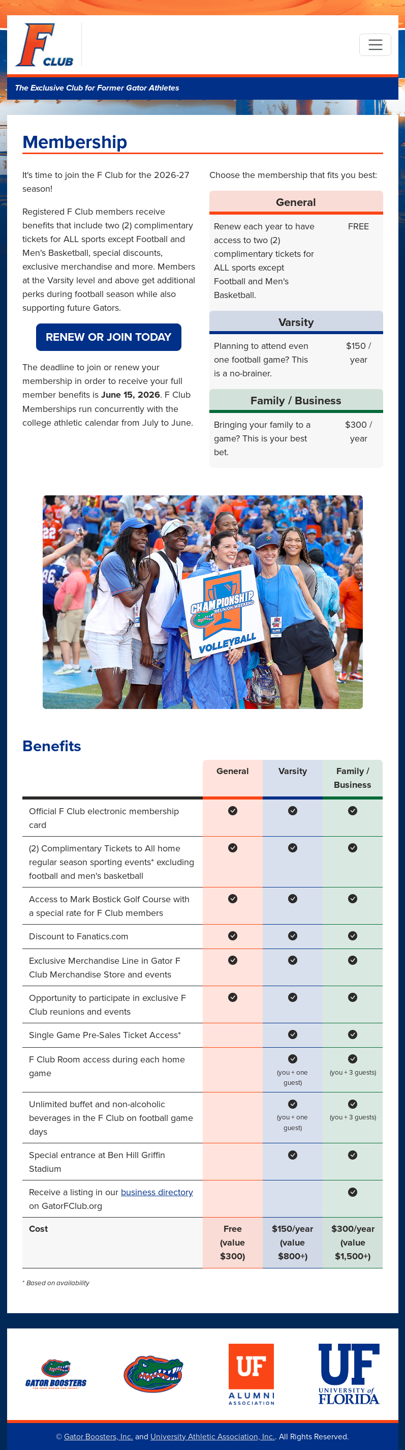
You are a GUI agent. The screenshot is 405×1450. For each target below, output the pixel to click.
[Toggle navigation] (375, 45)
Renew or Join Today (109, 337)
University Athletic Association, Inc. (212, 1436)
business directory (157, 1192)
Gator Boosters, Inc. (98, 1436)
